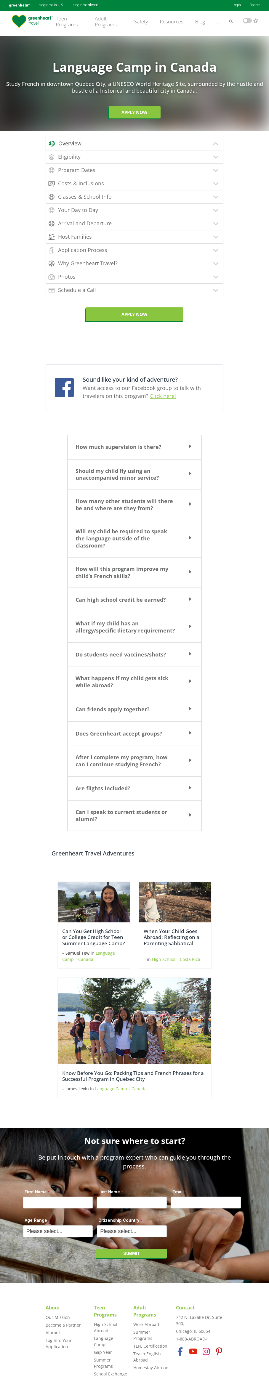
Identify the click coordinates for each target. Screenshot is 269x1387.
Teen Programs (67, 22)
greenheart (19, 5)
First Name (36, 1192)
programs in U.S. (51, 5)
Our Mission (58, 1317)
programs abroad (86, 5)
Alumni (53, 1332)
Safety (141, 22)
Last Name (109, 1192)
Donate (255, 5)
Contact (185, 1307)
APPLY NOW (134, 314)
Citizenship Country (118, 1220)
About (53, 1307)
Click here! (163, 395)
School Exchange (110, 1374)
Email (178, 1192)
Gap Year (103, 1352)
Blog (200, 22)
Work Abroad (146, 1324)
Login (237, 5)
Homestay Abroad (151, 1367)
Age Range (36, 1220)
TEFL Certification (150, 1346)
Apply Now (134, 112)
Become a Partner (63, 1325)
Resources (171, 22)
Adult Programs (106, 22)
